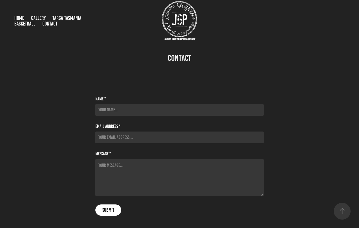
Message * (103, 154)
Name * (100, 99)
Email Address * (108, 126)
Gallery (38, 18)
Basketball (24, 24)
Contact (49, 24)
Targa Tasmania (66, 18)
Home (19, 18)
